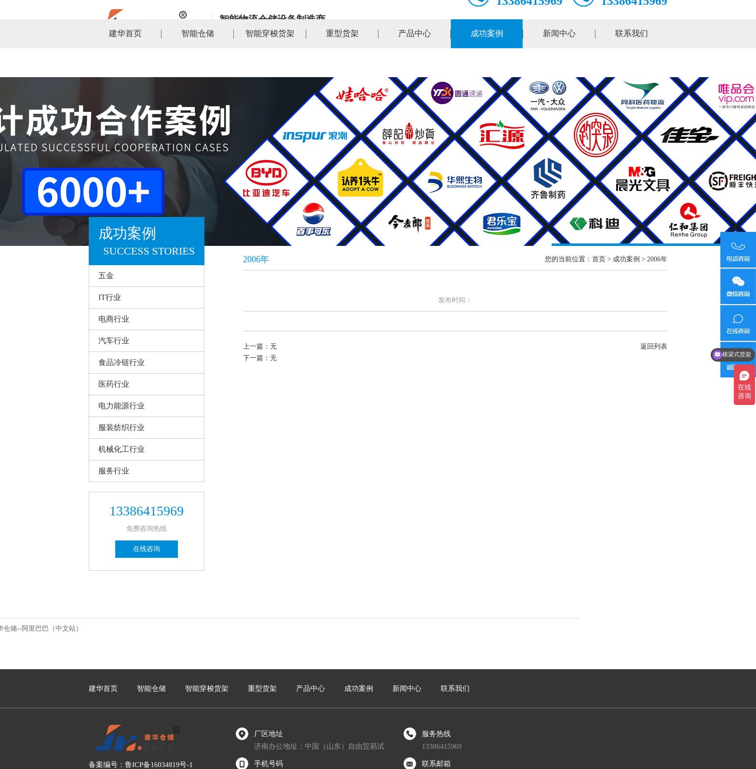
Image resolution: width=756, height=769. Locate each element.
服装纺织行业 (121, 427)
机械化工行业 (121, 449)
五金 (106, 275)
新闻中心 (559, 62)
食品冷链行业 (121, 362)
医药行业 (113, 384)
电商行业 (113, 319)
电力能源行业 (121, 406)
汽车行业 (113, 341)
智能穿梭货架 (270, 62)
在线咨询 (146, 549)
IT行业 (109, 297)
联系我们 (631, 62)
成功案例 (487, 62)
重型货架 (342, 62)
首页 (599, 259)
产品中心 (414, 62)
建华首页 (125, 62)
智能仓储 (197, 62)
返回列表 (653, 346)
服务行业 (113, 471)
